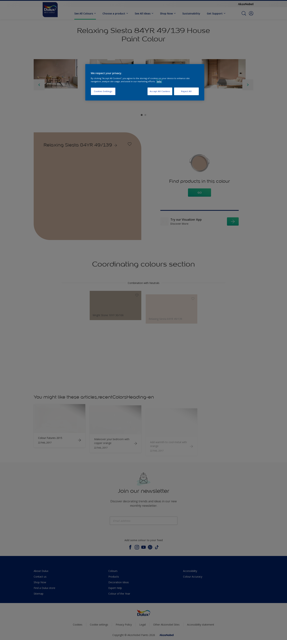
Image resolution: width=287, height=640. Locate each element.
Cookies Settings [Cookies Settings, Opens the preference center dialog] (103, 91)
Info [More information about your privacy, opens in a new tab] (159, 81)
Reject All (186, 91)
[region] (144, 82)
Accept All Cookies (160, 91)
